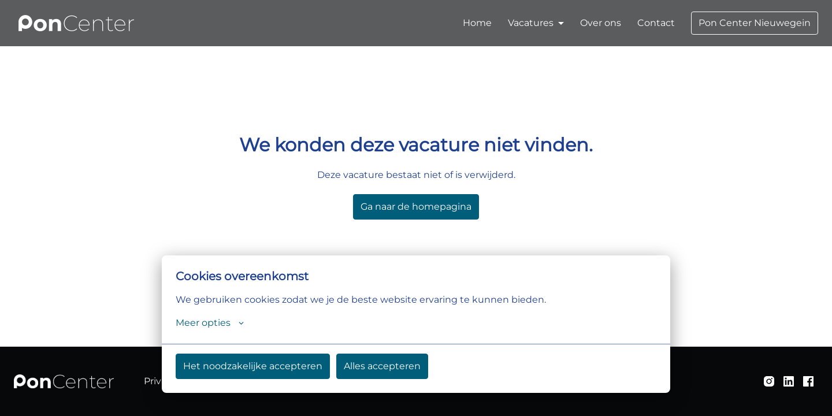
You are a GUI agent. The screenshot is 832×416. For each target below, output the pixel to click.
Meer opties (210, 323)
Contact (656, 22)
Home (477, 22)
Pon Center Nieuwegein (755, 22)
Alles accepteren (382, 366)
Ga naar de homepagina (416, 206)
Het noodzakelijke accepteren (252, 366)
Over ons (600, 22)
